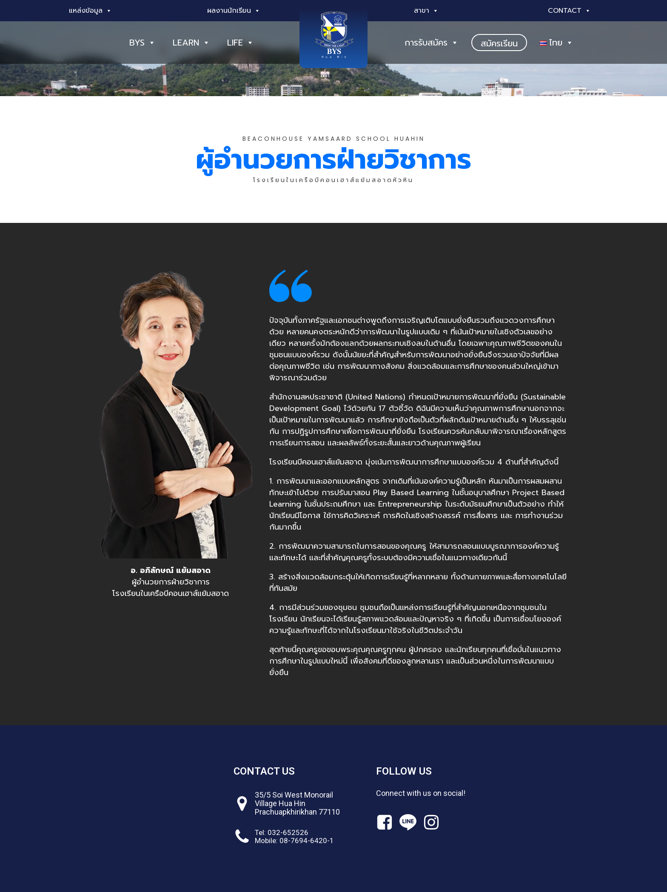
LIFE (240, 42)
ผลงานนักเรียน (233, 10)
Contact (569, 10)
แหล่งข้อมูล (90, 10)
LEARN (191, 42)
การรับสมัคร (432, 42)
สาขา (426, 10)
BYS (142, 42)
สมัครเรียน (499, 43)
